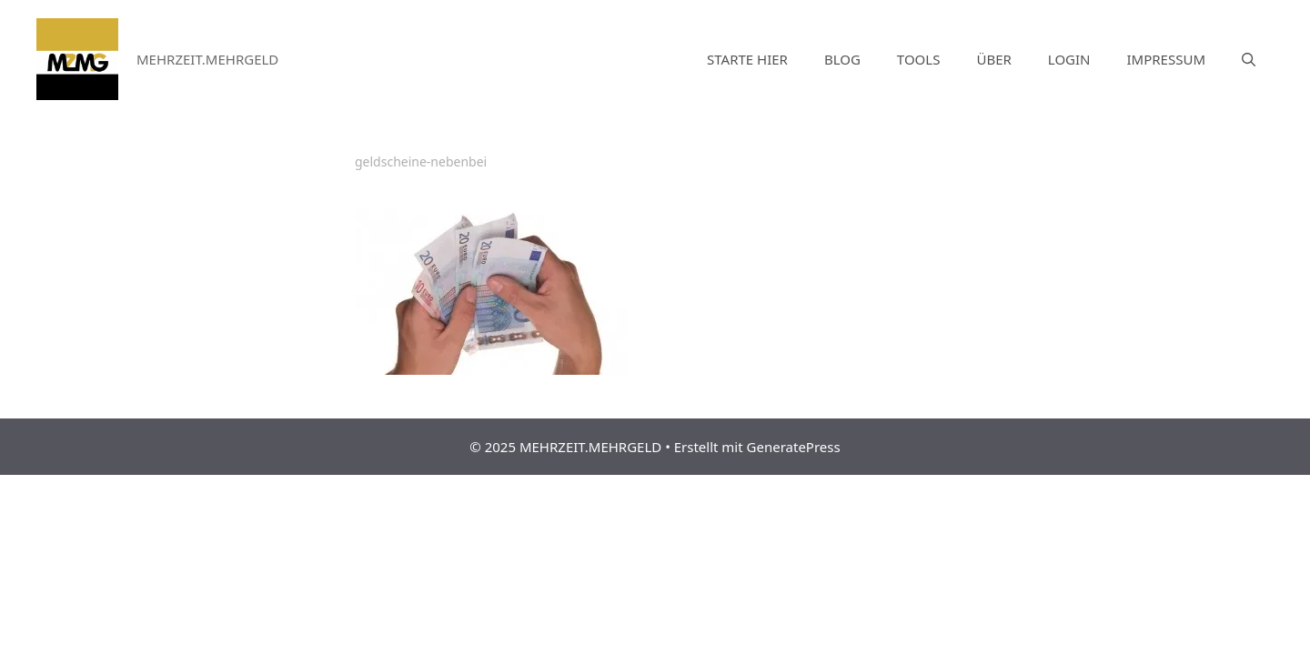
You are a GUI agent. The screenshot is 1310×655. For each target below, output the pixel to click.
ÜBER (993, 59)
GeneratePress (794, 447)
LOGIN (1069, 59)
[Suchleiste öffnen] (1249, 59)
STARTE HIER (747, 59)
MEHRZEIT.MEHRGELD (207, 59)
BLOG (842, 59)
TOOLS (919, 59)
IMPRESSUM (1166, 59)
